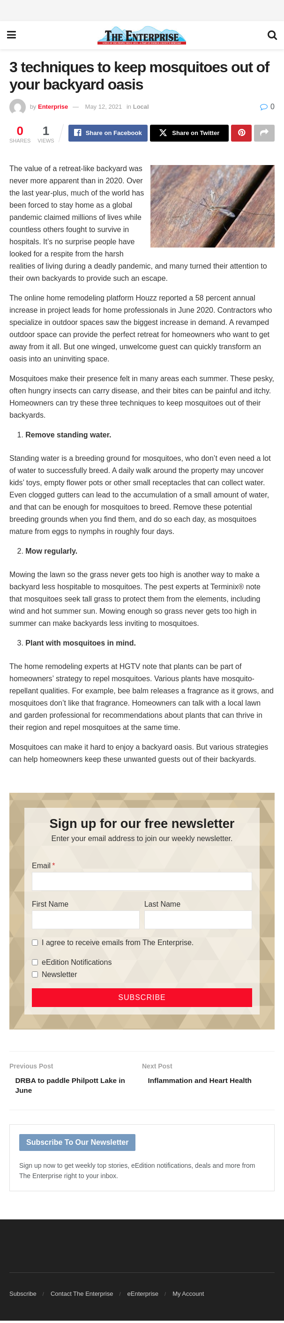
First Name (50, 905)
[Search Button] (272, 35)
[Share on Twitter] (189, 134)
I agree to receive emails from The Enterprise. (118, 943)
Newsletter (59, 975)
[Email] (142, 882)
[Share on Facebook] (108, 134)
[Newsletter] (35, 975)
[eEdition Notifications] (35, 963)
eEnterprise (142, 1296)
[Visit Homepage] (141, 35)
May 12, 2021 (103, 106)
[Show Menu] (11, 35)
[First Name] (86, 920)
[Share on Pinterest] (241, 134)
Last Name (162, 905)
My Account (188, 1296)
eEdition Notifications (77, 963)
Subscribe (23, 1296)
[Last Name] (198, 920)
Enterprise (53, 106)
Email (41, 867)
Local (141, 106)
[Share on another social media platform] (264, 134)
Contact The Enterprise (82, 1296)
